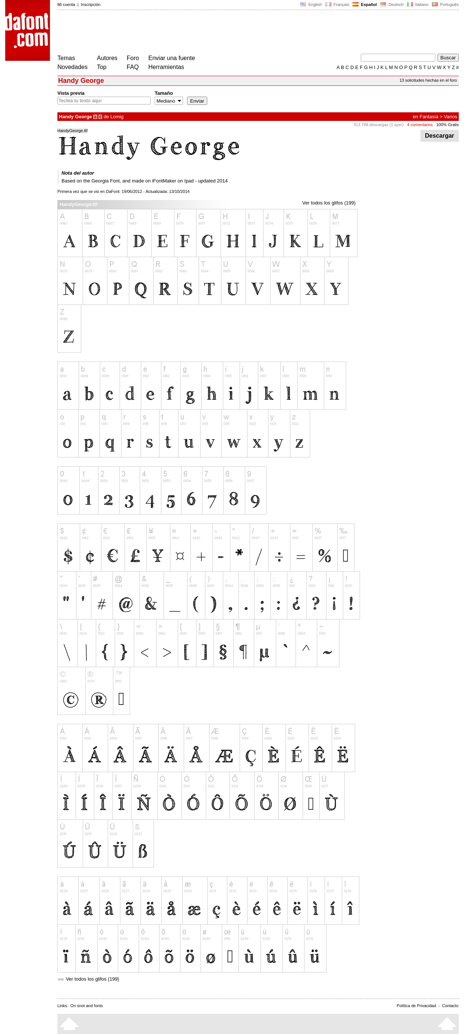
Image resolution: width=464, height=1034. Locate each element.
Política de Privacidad (416, 1005)
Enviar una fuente (171, 58)
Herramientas (166, 67)
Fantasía (429, 116)
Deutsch (392, 4)
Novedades (72, 67)
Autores (107, 58)
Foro (133, 58)
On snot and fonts (86, 1005)
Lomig (116, 116)
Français (337, 4)
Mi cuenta (66, 4)
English (311, 4)
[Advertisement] (193, 33)
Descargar (439, 135)
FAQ (133, 67)
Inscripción (91, 4)
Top (102, 67)
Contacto (450, 1005)
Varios (450, 116)
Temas (66, 58)
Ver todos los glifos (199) (329, 203)
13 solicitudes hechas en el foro (428, 80)
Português (445, 4)
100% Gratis (447, 124)
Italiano (418, 4)
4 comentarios (420, 124)
